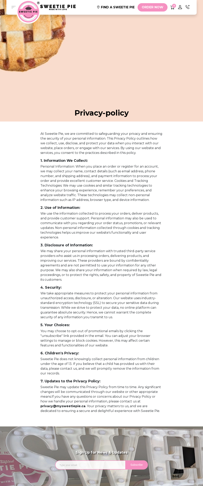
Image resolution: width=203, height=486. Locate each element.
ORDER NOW (152, 7)
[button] (13, 7)
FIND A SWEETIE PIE (116, 7)
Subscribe (136, 464)
